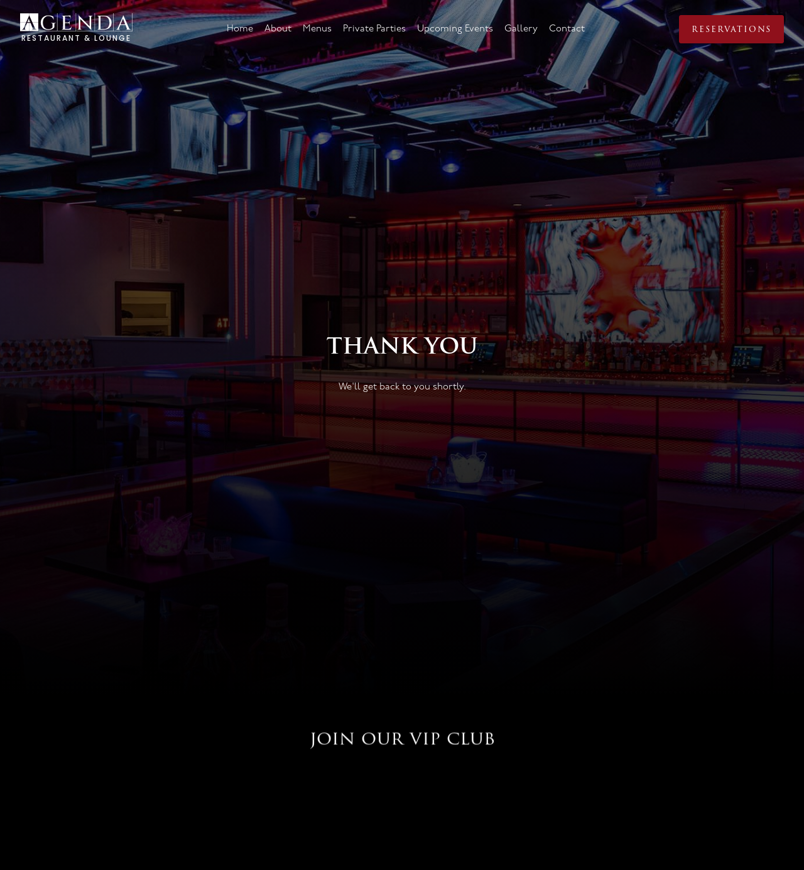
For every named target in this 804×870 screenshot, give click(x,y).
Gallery (521, 29)
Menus (317, 29)
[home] (76, 29)
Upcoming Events (455, 29)
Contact (567, 29)
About (277, 29)
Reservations (731, 29)
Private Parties (374, 29)
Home (240, 29)
